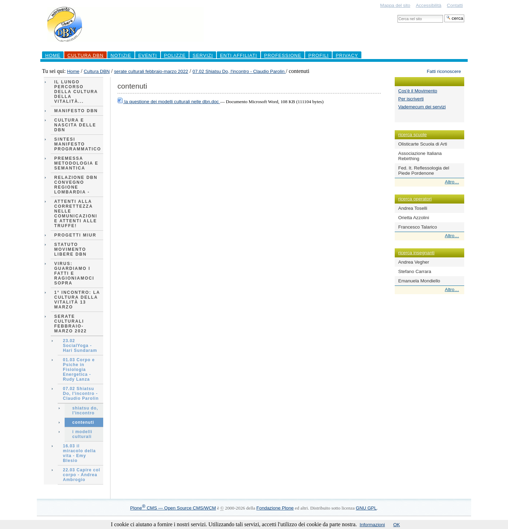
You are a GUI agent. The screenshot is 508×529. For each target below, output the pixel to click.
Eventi (147, 55)
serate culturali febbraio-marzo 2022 (151, 71)
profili (318, 55)
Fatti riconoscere (444, 71)
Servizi (202, 55)
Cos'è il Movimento (417, 90)
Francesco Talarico (417, 227)
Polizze (175, 55)
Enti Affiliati (238, 55)
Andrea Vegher (413, 262)
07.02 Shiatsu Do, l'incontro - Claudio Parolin (239, 71)
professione (282, 55)
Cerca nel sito (397, 14)
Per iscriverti (411, 98)
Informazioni (372, 524)
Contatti (455, 5)
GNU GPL (366, 508)
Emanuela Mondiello (419, 280)
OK (396, 524)
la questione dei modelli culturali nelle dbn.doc (168, 101)
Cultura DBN (85, 55)
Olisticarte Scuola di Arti (422, 144)
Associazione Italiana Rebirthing (420, 156)
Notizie (120, 55)
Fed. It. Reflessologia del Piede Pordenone (423, 170)
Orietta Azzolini (413, 217)
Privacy (347, 55)
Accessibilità (428, 5)
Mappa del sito (395, 5)
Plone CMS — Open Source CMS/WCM (173, 508)
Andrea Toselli (412, 208)
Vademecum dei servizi (422, 106)
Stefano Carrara (414, 271)
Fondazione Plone (275, 508)
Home (52, 55)
